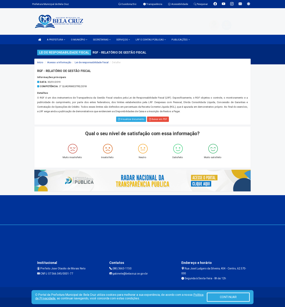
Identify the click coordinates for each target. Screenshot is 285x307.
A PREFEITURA (56, 39)
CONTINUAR (228, 297)
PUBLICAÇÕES (181, 39)
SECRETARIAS (102, 39)
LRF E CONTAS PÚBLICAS (151, 39)
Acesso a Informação (59, 62)
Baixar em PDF (158, 119)
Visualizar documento (131, 119)
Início (40, 62)
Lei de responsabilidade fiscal (92, 62)
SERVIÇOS (123, 39)
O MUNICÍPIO (79, 39)
